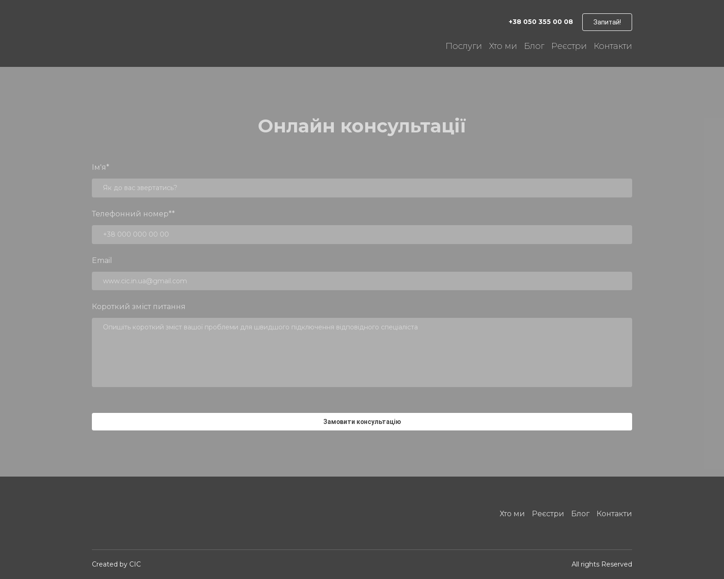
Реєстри (569, 46)
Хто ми (503, 46)
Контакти (613, 46)
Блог (534, 46)
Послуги (464, 46)
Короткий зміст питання (139, 306)
